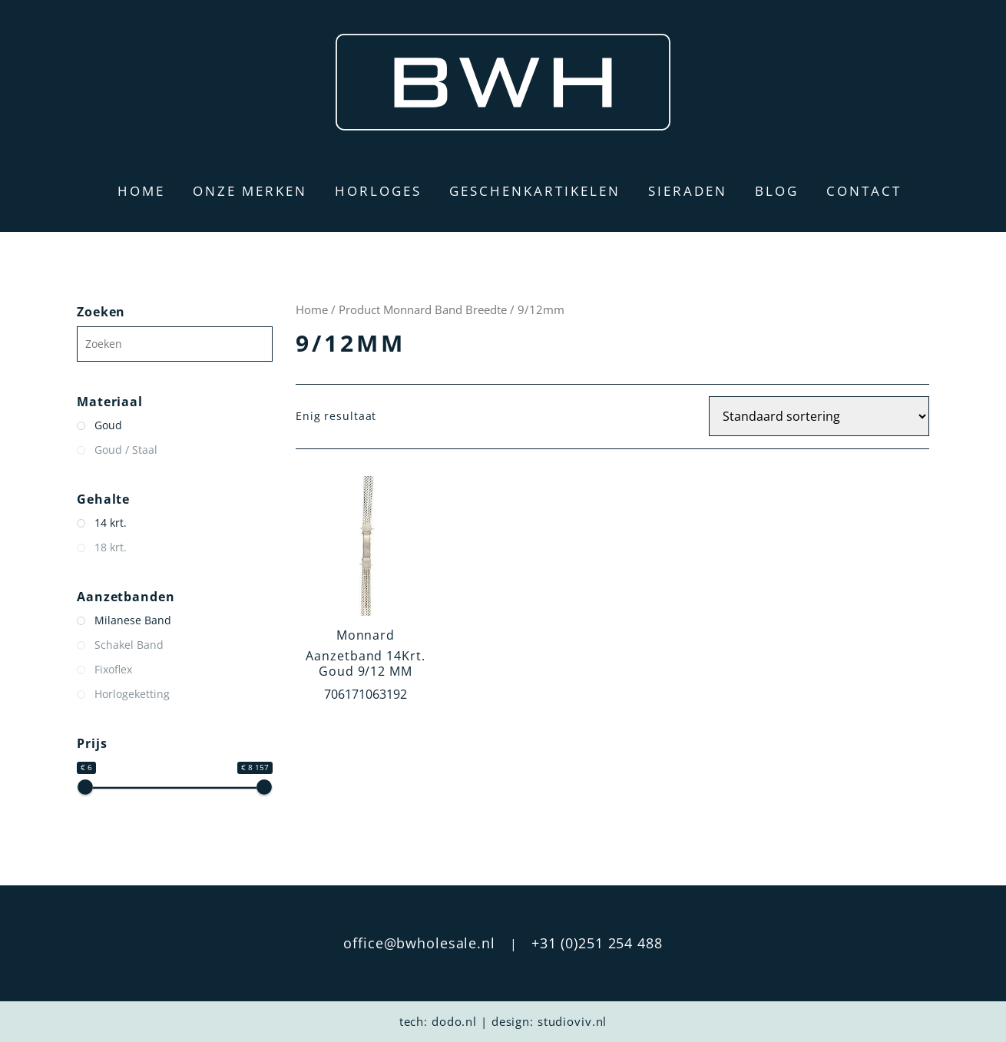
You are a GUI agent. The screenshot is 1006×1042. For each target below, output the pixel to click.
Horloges (378, 191)
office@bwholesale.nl (419, 943)
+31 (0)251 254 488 (597, 943)
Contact (864, 191)
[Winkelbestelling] (819, 416)
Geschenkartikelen (534, 191)
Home (141, 191)
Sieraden (687, 191)
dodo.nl (454, 1021)
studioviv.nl (572, 1021)
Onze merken (250, 191)
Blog (777, 191)
